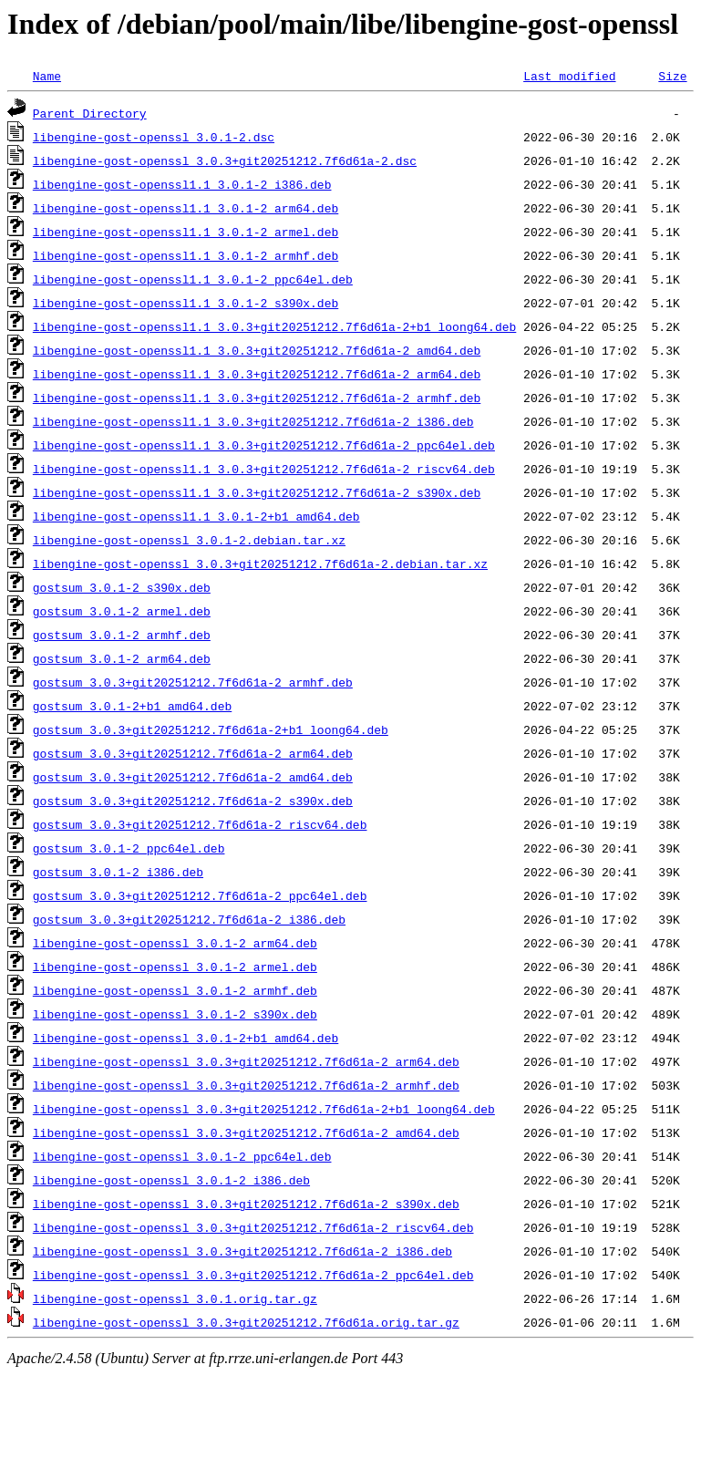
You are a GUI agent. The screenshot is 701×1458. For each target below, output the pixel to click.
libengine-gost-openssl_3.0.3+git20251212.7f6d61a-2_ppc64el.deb (253, 1275)
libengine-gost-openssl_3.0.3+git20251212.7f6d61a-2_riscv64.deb (253, 1227)
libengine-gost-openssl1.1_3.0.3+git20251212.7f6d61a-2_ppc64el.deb (264, 445)
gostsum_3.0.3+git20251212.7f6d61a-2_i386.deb (189, 919)
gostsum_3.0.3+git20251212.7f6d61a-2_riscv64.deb (200, 824)
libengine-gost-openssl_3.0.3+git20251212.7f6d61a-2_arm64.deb (246, 1061)
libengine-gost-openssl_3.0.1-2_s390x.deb (175, 1014)
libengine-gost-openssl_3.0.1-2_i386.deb (171, 1180)
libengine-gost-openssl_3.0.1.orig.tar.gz (175, 1298)
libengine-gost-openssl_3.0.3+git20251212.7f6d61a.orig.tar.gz (246, 1322)
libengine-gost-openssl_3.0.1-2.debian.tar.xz (189, 540)
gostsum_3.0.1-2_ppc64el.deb (129, 848)
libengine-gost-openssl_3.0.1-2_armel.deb (175, 966)
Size (672, 75)
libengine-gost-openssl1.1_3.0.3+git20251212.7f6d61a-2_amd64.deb (256, 350)
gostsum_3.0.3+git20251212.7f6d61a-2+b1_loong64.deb (210, 729)
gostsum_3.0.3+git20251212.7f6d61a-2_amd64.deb (193, 777)
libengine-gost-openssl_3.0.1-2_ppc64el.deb (182, 1156)
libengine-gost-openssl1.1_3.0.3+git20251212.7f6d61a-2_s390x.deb (256, 492)
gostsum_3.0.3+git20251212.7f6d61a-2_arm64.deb (193, 753)
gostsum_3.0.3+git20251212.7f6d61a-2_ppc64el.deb (200, 895)
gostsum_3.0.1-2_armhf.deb (122, 634)
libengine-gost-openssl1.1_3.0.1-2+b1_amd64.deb (196, 516)
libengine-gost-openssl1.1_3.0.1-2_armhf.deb (185, 255)
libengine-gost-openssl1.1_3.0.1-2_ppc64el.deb (193, 279)
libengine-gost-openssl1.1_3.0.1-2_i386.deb (182, 184)
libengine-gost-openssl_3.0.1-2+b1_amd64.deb (185, 1037)
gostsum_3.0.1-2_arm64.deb (122, 658)
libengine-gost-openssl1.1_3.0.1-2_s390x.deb (185, 303)
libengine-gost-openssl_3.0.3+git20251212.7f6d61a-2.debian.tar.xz (260, 563)
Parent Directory (90, 113)
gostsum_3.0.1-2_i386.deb (118, 871)
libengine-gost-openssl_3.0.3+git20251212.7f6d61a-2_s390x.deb (246, 1203)
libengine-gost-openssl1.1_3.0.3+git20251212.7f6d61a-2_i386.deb (253, 421)
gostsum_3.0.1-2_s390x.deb (122, 587)
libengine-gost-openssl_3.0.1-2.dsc (153, 137)
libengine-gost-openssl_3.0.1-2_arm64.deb (175, 943)
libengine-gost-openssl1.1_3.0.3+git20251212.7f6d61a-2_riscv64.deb (264, 468)
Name (47, 75)
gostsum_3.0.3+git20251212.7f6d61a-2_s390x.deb (193, 800)
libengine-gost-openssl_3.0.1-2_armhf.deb (175, 990)
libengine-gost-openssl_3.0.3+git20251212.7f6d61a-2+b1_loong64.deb (264, 1109)
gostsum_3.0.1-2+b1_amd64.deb (132, 706)
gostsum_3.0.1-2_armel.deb (122, 611)
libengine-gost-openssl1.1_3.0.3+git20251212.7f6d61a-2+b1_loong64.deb (274, 326)
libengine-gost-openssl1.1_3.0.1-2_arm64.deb (185, 208)
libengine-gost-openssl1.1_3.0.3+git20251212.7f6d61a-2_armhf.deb (256, 397)
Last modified (569, 75)
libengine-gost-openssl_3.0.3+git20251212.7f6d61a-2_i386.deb (242, 1251)
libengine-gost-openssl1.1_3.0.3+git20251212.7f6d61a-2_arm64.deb (256, 374)
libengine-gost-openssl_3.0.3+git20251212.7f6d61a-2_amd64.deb (246, 1132)
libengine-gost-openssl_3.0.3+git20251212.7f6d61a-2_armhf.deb (246, 1085)
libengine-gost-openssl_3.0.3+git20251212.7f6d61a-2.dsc (225, 160)
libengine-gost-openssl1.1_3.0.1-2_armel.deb (185, 231)
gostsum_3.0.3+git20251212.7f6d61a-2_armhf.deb (193, 682)
